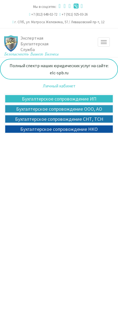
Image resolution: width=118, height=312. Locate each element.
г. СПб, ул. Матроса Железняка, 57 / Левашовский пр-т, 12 (59, 22)
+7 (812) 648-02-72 (44, 14)
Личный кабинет (59, 86)
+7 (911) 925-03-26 (75, 14)
